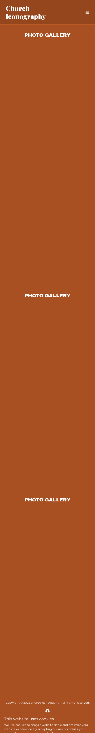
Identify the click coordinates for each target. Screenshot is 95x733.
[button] (87, 12)
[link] (34, 18)
